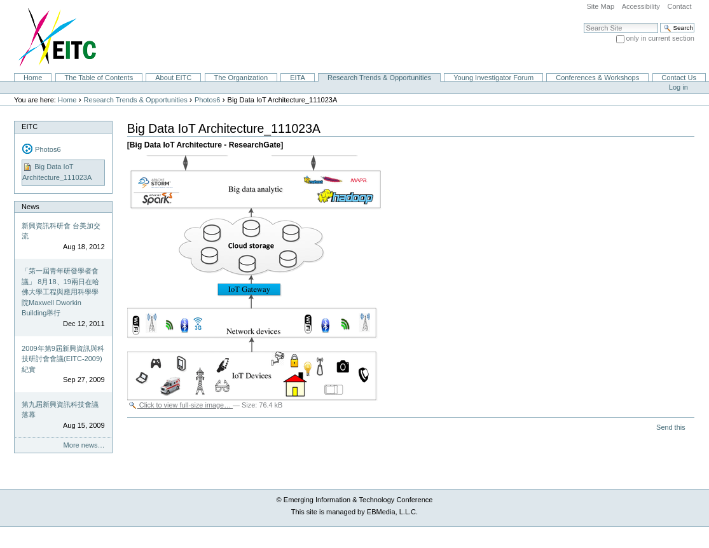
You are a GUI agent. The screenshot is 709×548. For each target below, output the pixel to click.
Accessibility (641, 6)
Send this (670, 427)
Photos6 (207, 100)
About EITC (173, 77)
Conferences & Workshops (597, 77)
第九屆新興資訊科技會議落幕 (60, 410)
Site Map (600, 6)
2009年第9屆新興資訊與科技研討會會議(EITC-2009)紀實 (63, 359)
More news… (84, 445)
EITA (297, 77)
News (30, 206)
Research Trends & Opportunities (379, 77)
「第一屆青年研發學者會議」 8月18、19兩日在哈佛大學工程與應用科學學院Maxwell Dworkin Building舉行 (60, 292)
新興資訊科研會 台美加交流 (61, 231)
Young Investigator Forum (493, 77)
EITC (30, 126)
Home (33, 77)
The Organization (241, 77)
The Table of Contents (98, 77)
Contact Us (678, 77)
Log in (678, 87)
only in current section (660, 38)
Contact (679, 6)
